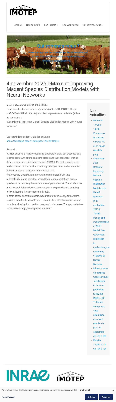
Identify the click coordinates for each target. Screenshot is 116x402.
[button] (12, 69)
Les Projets (51, 25)
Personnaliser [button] (8, 397)
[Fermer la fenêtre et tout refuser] (114, 388)
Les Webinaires (70, 25)
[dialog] (58, 394)
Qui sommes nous (93, 25)
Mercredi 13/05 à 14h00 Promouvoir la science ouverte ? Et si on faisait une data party (99, 137)
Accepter (106, 397)
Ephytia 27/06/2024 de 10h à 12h (99, 344)
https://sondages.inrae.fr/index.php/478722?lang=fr (33, 141)
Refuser (91, 397)
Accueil (18, 25)
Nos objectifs (33, 25)
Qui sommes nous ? (58, 46)
